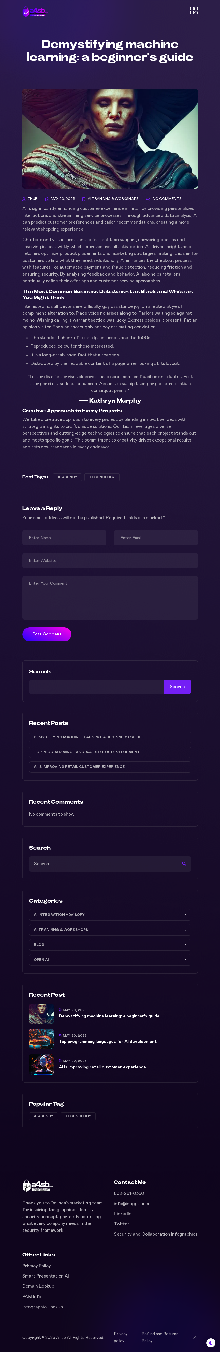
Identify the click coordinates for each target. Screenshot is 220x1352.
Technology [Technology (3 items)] (78, 1116)
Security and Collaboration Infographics (155, 1234)
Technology (102, 477)
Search (40, 671)
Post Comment (47, 634)
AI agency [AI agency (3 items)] (43, 1116)
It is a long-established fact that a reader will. (77, 355)
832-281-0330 (129, 1193)
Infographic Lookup (42, 1307)
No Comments (167, 199)
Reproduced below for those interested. (72, 346)
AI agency (67, 477)
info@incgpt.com (131, 1204)
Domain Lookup (38, 1286)
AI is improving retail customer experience (79, 767)
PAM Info (31, 1297)
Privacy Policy (36, 1266)
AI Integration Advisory (59, 915)
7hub (33, 199)
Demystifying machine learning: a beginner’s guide (87, 737)
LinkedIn (122, 1214)
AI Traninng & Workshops (113, 199)
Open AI (41, 960)
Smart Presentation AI (45, 1276)
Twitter (121, 1224)
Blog (39, 945)
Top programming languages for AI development (87, 752)
